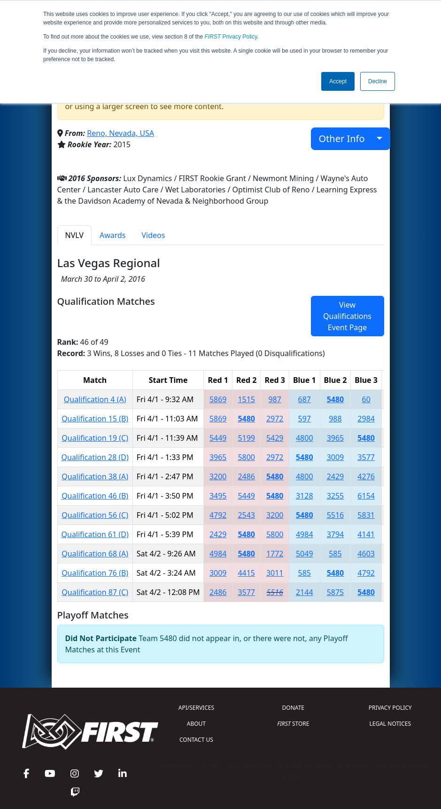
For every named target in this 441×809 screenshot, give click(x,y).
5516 (335, 515)
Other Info (347, 138)
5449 (218, 438)
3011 (275, 573)
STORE (293, 724)
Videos (153, 235)
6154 (366, 496)
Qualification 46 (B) (95, 496)
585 (335, 553)
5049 (304, 553)
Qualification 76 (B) (95, 573)
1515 (246, 399)
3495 (218, 496)
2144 (304, 592)
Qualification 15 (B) (95, 418)
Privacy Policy (231, 36)
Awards (113, 235)
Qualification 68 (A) (95, 553)
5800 (246, 457)
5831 (366, 515)
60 (366, 399)
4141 (366, 534)
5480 (335, 399)
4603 (366, 553)
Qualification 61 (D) (95, 534)
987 (274, 399)
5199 (246, 438)
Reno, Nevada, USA (120, 133)
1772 (275, 553)
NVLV (74, 235)
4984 (304, 534)
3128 (304, 496)
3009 (335, 457)
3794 (335, 534)
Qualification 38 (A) (95, 476)
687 (304, 399)
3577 (366, 457)
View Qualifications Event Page (347, 316)
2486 (246, 476)
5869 (218, 399)
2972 (275, 418)
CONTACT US (196, 740)
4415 (246, 573)
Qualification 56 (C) (95, 515)
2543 (246, 515)
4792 (218, 515)
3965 (335, 438)
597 (304, 418)
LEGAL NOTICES (390, 724)
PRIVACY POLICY (390, 708)
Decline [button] (377, 81)
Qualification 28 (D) (95, 457)
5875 (335, 592)
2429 (335, 476)
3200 (218, 476)
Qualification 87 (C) (95, 592)
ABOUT (196, 724)
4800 (304, 438)
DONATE (293, 708)
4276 (366, 476)
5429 (275, 438)
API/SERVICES (196, 708)
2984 (366, 418)
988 (335, 418)
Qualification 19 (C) (95, 438)
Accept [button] (338, 81)
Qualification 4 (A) (95, 399)
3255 (335, 496)
